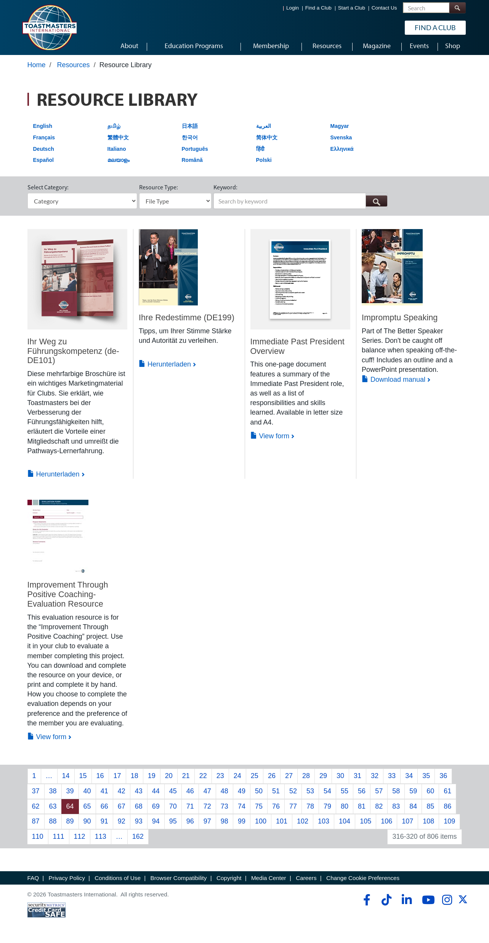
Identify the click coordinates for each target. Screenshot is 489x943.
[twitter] (463, 905)
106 (386, 824)
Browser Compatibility (179, 880)
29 (323, 779)
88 (53, 824)
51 (276, 794)
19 (152, 779)
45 (173, 794)
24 (237, 779)
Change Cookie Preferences (362, 880)
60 (430, 794)
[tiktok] (386, 902)
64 (70, 809)
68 (139, 809)
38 (53, 794)
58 (396, 794)
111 (58, 839)
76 (276, 809)
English (43, 129)
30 (340, 779)
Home (36, 67)
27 (289, 779)
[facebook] (365, 902)
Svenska (341, 140)
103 (323, 824)
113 (100, 839)
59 (413, 794)
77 (293, 809)
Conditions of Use (118, 880)
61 (447, 794)
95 (173, 824)
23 (220, 779)
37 (36, 794)
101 (281, 824)
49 (241, 794)
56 (362, 794)
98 (224, 824)
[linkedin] (406, 902)
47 (207, 794)
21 (186, 779)
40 (87, 794)
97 (207, 824)
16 (100, 779)
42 (121, 794)
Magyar (339, 129)
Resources (73, 67)
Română (192, 163)
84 (413, 809)
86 (447, 809)
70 (173, 809)
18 (134, 779)
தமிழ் (113, 129)
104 (344, 824)
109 (449, 824)
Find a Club (318, 8)
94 (156, 824)
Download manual (393, 382)
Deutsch (43, 152)
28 (306, 779)
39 (70, 794)
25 (254, 779)
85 (430, 809)
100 (260, 824)
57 (379, 794)
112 (79, 839)
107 (407, 824)
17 (117, 779)
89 (70, 824)
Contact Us (384, 8)
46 (190, 794)
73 (224, 809)
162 (138, 839)
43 (139, 794)
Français (44, 140)
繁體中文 (118, 140)
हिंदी (260, 152)
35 (426, 779)
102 (302, 824)
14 (66, 779)
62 (36, 809)
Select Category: (48, 190)
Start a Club (351, 8)
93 (139, 824)
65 (87, 809)
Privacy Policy (67, 880)
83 (396, 809)
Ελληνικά (342, 152)
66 (104, 809)
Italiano (116, 152)
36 (443, 779)
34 (409, 779)
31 (357, 779)
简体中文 (266, 140)
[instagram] (446, 902)
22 (203, 779)
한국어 (190, 140)
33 (392, 779)
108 (428, 824)
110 (37, 839)
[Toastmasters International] (49, 27)
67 (121, 809)
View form (270, 438)
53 (310, 794)
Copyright (228, 880)
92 (121, 824)
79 (327, 809)
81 (362, 809)
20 (169, 779)
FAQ (33, 880)
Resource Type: (158, 190)
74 (241, 809)
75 (259, 809)
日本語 (190, 129)
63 (53, 809)
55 (344, 794)
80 (344, 809)
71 (190, 809)
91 (104, 824)
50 (259, 794)
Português (195, 152)
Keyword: (225, 190)
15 (83, 779)
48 (224, 794)
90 (87, 824)
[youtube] (426, 902)
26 (272, 779)
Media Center (268, 880)
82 (379, 809)
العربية (263, 129)
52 (293, 794)
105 (365, 824)
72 (207, 809)
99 (241, 824)
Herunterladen (53, 477)
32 (374, 779)
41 (104, 794)
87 (36, 824)
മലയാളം (118, 163)
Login (292, 8)
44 (156, 794)
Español (43, 163)
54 (327, 794)
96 (190, 824)
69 (156, 809)
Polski (264, 163)
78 (310, 809)
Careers (306, 880)
